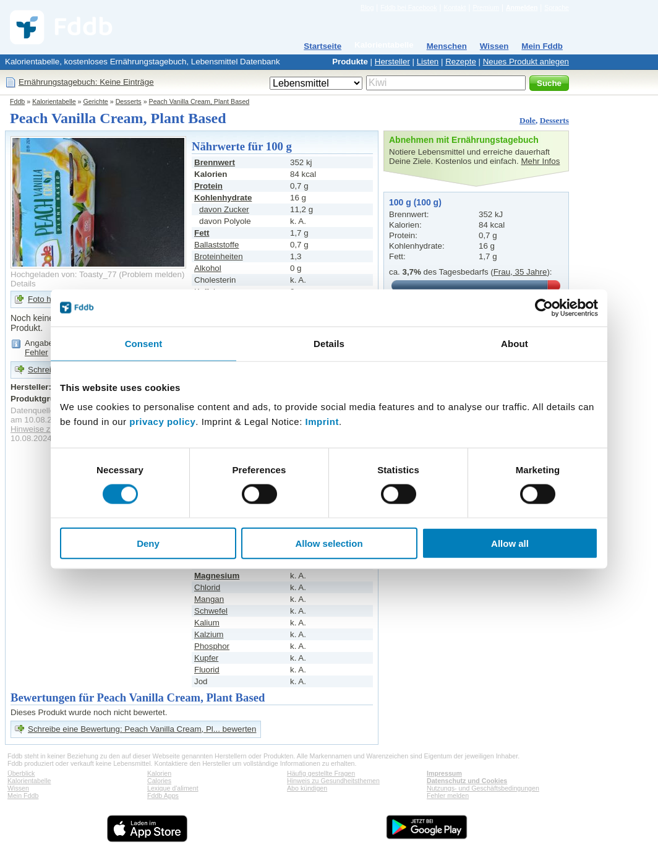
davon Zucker (224, 209)
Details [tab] (329, 343)
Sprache (556, 7)
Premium (485, 7)
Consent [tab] (144, 343)
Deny (148, 543)
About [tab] (514, 343)
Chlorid (207, 587)
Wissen (494, 46)
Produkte (350, 61)
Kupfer (206, 658)
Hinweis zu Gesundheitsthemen (333, 780)
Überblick (21, 773)
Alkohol (207, 268)
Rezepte (460, 61)
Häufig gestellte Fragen (321, 773)
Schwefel (211, 611)
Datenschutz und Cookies (467, 780)
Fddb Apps (163, 795)
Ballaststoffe (216, 244)
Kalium (207, 622)
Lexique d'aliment (173, 788)
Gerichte (95, 101)
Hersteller (392, 61)
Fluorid (207, 669)
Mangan (209, 599)
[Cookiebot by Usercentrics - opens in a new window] (544, 307)
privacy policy (162, 421)
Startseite (322, 46)
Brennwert (214, 162)
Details (23, 283)
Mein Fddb (542, 46)
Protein (208, 186)
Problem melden (152, 274)
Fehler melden (448, 795)
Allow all (510, 543)
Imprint (322, 421)
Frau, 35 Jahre (520, 272)
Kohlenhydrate (223, 197)
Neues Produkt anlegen (526, 61)
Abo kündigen (307, 788)
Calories (159, 780)
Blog (367, 7)
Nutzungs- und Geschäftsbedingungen (483, 788)
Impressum (444, 773)
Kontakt (454, 7)
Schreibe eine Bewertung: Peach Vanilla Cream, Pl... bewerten (142, 729)
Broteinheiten (218, 256)
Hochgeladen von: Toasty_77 (64, 274)
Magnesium (216, 575)
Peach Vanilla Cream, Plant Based (199, 101)
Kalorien (159, 773)
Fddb (17, 101)
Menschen (447, 46)
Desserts (129, 101)
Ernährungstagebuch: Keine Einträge (86, 82)
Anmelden (522, 7)
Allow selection (328, 543)
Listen (428, 61)
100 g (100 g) (415, 202)
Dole (527, 120)
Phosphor (211, 646)
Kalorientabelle (384, 44)
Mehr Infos (540, 161)
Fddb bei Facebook (408, 7)
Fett (201, 233)
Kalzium (208, 634)
